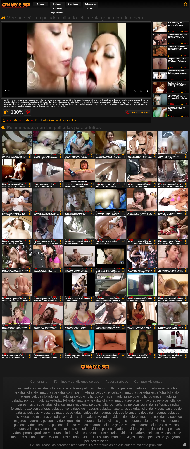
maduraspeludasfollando (95, 400)
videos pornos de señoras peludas (155, 429)
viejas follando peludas (143, 437)
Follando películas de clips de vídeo (57, 8)
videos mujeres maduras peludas (65, 429)
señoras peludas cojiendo (134, 404)
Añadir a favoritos (140, 112)
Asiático (46, 120)
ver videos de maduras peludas (88, 408)
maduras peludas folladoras (38, 396)
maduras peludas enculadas (102, 392)
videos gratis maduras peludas (130, 421)
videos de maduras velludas (89, 416)
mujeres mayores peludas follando (40, 404)
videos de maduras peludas (61, 412)
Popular (40, 4)
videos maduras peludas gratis (100, 425)
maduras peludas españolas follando (152, 392)
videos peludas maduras (109, 429)
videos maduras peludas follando (52, 425)
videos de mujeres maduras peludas (139, 416)
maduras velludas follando (55, 400)
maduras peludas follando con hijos (86, 396)
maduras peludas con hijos (59, 392)
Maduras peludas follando (16, 4)
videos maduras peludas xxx (146, 425)
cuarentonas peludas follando (84, 388)
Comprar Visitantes (148, 381)
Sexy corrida (53, 120)
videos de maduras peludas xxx (44, 416)
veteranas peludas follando (133, 408)
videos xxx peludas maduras (103, 437)
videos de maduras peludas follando (110, 412)
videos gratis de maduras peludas (81, 421)
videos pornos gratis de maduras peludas (43, 433)
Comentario (38, 381)
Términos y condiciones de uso (76, 381)
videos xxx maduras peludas (59, 437)
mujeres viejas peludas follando (90, 404)
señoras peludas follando (67, 120)
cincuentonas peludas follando (39, 388)
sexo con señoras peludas (44, 408)
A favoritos (185, 4)
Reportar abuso (116, 381)
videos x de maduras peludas (96, 433)
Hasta (184, 444)
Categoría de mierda (90, 6)
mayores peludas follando (162, 400)
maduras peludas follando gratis (137, 396)
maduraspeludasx (128, 400)
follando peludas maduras (127, 388)
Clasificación (73, 4)
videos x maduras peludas (140, 433)
